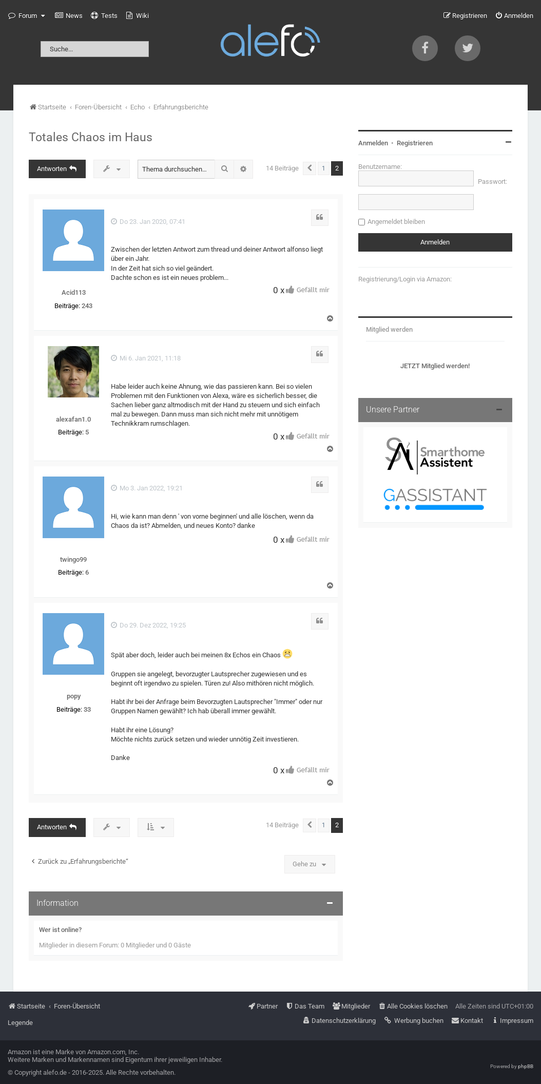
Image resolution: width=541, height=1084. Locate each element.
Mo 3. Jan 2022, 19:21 (147, 488)
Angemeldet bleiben (396, 221)
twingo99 (73, 559)
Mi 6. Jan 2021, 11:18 (146, 358)
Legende (20, 1022)
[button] (309, 168)
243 (87, 306)
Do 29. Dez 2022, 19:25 (148, 625)
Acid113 (74, 292)
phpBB (525, 1066)
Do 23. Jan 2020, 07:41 (148, 221)
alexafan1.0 (73, 419)
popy (74, 696)
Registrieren (415, 143)
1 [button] (323, 168)
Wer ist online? (60, 930)
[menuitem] (69, 16)
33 (87, 709)
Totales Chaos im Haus (90, 137)
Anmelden (373, 143)
